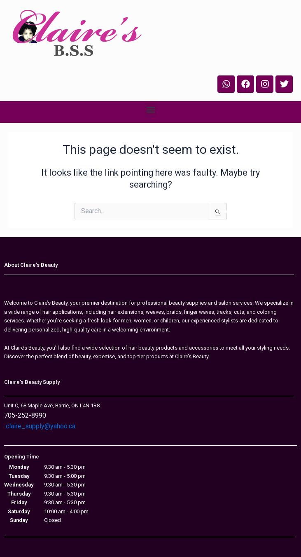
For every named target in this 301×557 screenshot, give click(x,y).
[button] (150, 110)
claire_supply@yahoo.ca (40, 426)
